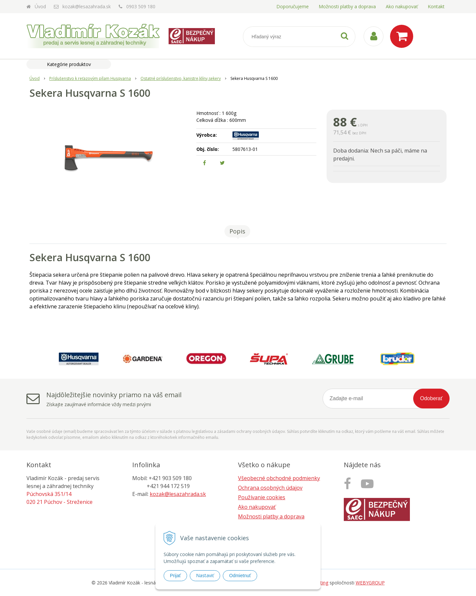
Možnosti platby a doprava (347, 6)
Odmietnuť (240, 575)
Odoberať (431, 398)
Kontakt (436, 6)
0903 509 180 (140, 6)
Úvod (40, 6)
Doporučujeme (292, 6)
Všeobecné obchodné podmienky (279, 478)
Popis (237, 231)
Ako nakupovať (402, 6)
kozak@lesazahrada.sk (86, 6)
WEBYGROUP (370, 582)
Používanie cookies (261, 497)
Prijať (175, 575)
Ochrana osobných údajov (270, 487)
